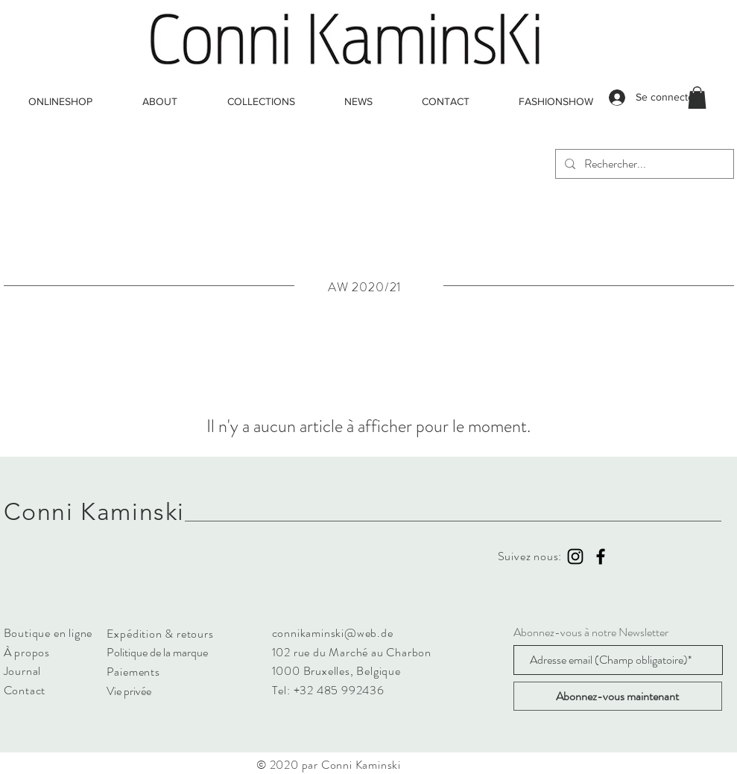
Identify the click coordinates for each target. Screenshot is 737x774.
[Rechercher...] (643, 164)
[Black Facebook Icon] (600, 556)
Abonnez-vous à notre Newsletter (590, 632)
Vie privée (129, 691)
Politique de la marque (157, 652)
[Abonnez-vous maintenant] (617, 696)
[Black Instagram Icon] (575, 556)
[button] (697, 97)
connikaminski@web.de (332, 632)
